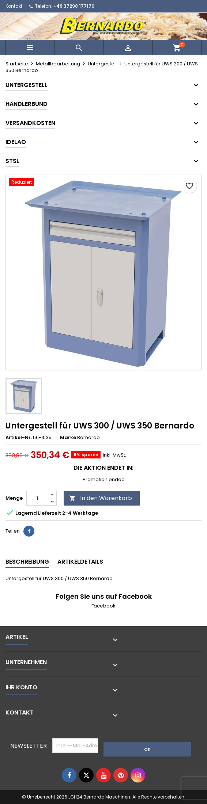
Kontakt (13, 6)
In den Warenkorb (100, 498)
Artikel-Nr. (18, 437)
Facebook (103, 605)
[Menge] (37, 498)
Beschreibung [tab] (27, 561)
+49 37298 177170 (73, 6)
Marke (68, 437)
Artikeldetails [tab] (80, 561)
